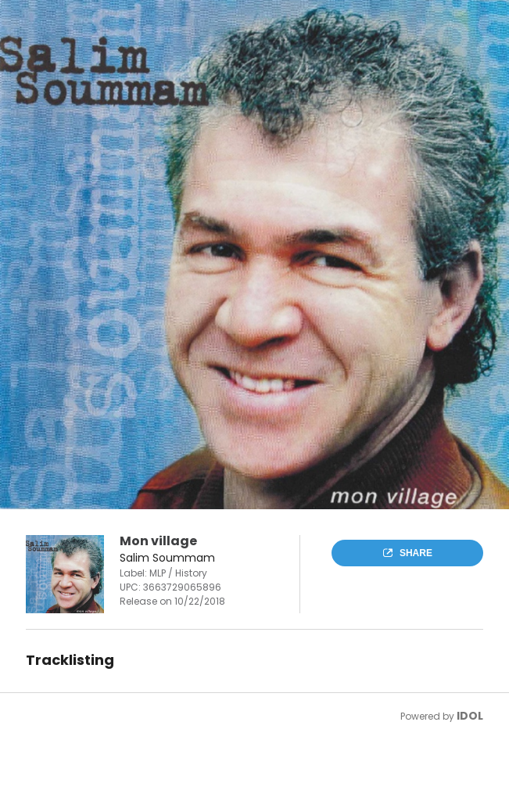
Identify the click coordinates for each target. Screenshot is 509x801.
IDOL (470, 716)
